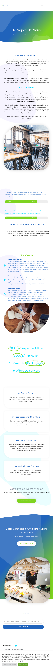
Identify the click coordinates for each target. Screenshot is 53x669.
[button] (42, 5)
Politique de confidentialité (13, 649)
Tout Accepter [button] (23, 664)
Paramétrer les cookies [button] (9, 664)
